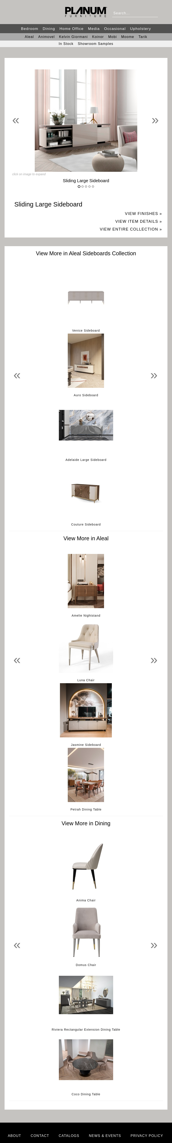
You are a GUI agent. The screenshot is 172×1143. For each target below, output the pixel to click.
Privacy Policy (147, 1136)
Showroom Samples (95, 44)
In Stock (66, 44)
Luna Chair (86, 680)
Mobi (112, 37)
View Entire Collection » (131, 229)
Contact (40, 1136)
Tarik (143, 37)
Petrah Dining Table (85, 809)
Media (94, 28)
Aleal (29, 37)
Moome (127, 37)
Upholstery (140, 28)
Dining (49, 28)
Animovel (46, 37)
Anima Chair (86, 900)
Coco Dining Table (86, 1094)
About (14, 1136)
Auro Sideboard (86, 395)
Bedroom (29, 28)
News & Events (105, 1136)
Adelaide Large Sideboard (86, 460)
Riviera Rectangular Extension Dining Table (86, 1029)
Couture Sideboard (86, 524)
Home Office (72, 28)
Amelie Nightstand (86, 615)
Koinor (98, 37)
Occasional (115, 28)
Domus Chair (86, 965)
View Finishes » (143, 213)
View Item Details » (138, 221)
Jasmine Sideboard (86, 745)
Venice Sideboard (86, 330)
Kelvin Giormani (73, 37)
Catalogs (69, 1136)
